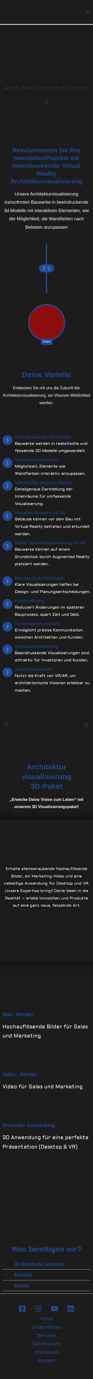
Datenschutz (46, 1344)
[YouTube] (54, 1308)
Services (46, 1336)
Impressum (46, 1353)
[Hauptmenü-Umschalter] (87, 12)
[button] (7, 726)
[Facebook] (22, 1308)
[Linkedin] (70, 1308)
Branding (23, 1274)
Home (46, 1319)
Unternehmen (46, 1327)
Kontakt (47, 1361)
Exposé (21, 1285)
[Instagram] (38, 1308)
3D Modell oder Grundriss (39, 1264)
